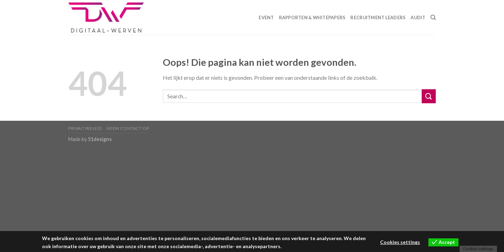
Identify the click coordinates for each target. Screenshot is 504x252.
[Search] (433, 17)
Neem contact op (127, 128)
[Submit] (429, 96)
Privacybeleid (85, 128)
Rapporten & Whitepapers (312, 17)
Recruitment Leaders (378, 17)
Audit (418, 17)
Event (266, 17)
